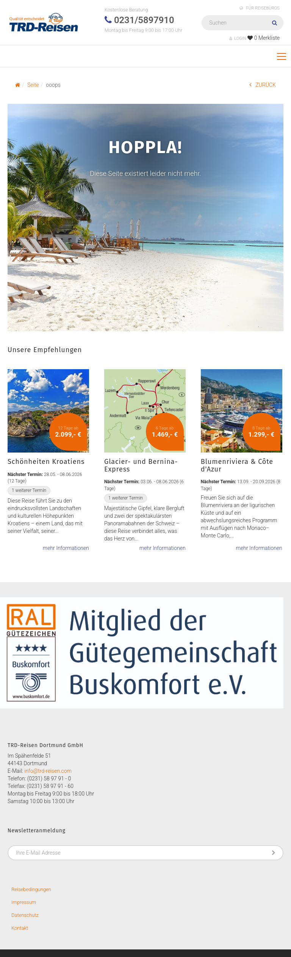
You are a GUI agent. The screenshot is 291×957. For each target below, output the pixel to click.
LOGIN (237, 38)
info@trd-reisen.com (48, 771)
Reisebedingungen (31, 889)
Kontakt (19, 928)
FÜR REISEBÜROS (259, 8)
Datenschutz (25, 915)
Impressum (23, 902)
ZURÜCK (262, 84)
